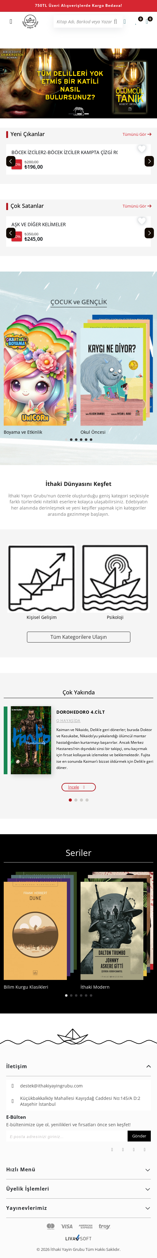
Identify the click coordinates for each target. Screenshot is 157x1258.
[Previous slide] (10, 161)
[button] (71, 113)
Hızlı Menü (78, 1169)
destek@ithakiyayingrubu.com (51, 1086)
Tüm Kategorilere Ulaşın (78, 636)
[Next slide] (149, 161)
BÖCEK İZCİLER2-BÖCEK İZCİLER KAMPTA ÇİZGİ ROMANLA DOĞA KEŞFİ (64, 152)
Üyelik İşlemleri (78, 1188)
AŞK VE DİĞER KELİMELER (38, 224)
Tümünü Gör (137, 134)
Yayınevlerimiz (78, 1208)
